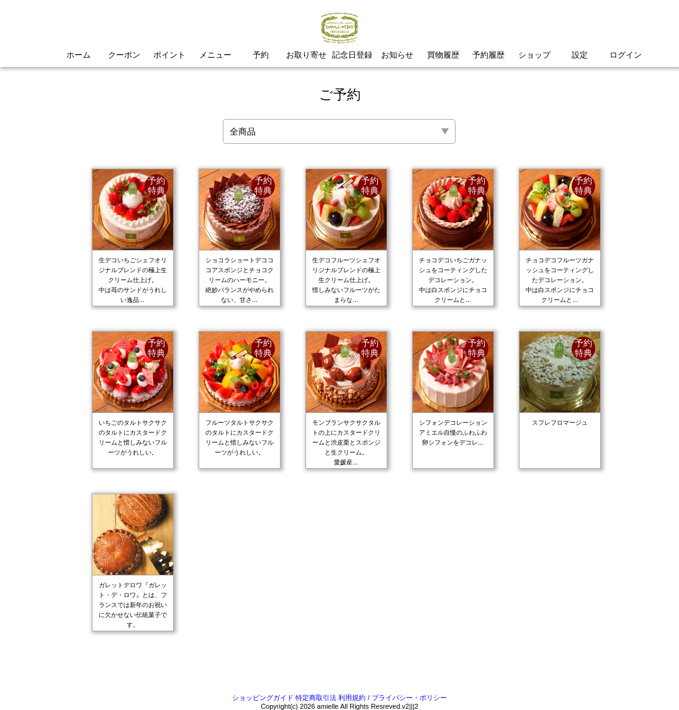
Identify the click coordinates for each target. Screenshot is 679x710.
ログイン (625, 55)
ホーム (78, 55)
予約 (261, 55)
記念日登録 (352, 55)
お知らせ (397, 55)
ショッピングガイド (263, 697)
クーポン (124, 55)
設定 (580, 55)
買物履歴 (443, 55)
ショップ (534, 55)
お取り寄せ (306, 55)
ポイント (169, 55)
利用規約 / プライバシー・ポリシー (392, 697)
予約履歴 (488, 55)
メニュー (215, 55)
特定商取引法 (315, 697)
